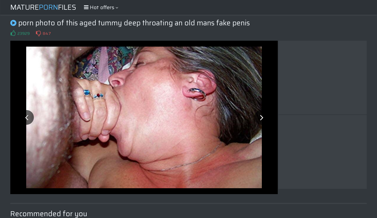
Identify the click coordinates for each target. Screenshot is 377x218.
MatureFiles (43, 7)
